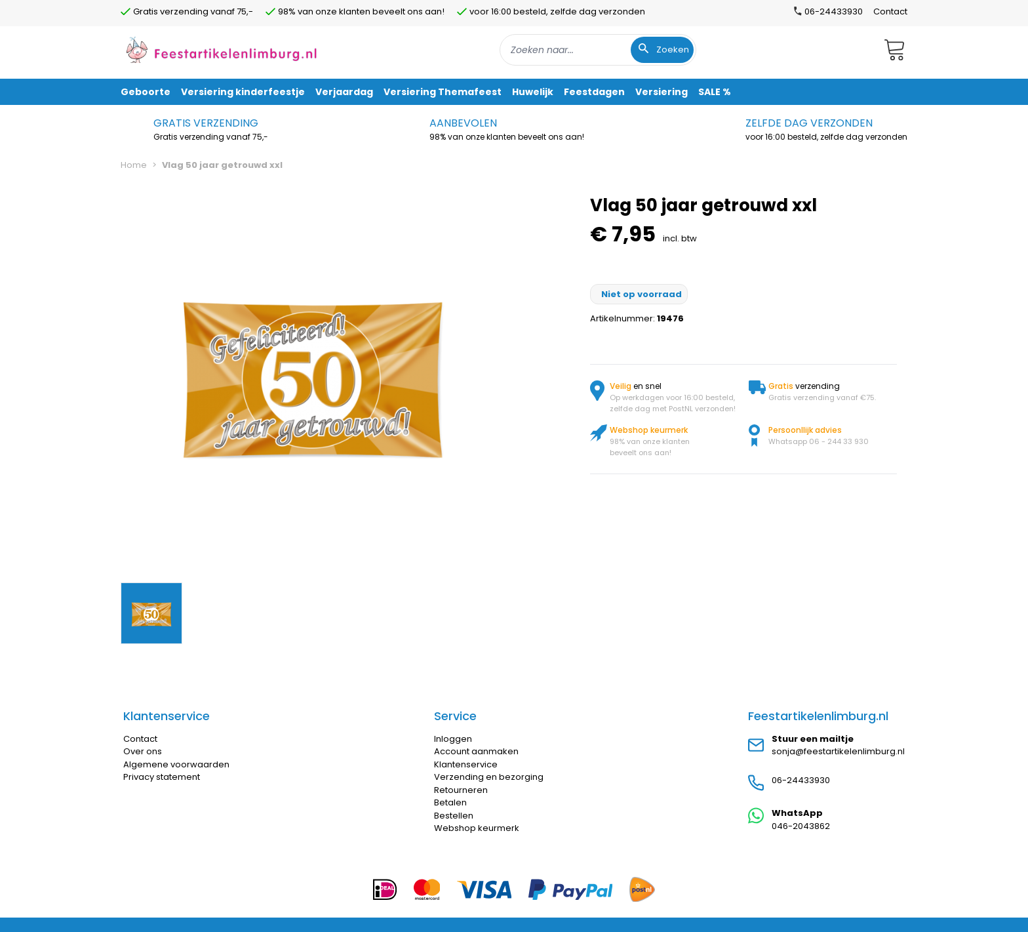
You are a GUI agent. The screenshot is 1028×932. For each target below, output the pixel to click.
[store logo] (221, 49)
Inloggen (453, 739)
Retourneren (461, 790)
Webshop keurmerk (476, 828)
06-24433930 (801, 780)
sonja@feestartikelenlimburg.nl (838, 751)
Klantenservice (466, 764)
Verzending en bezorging (489, 777)
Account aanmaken (476, 751)
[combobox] (598, 50)
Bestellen (453, 815)
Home (134, 165)
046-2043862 (801, 826)
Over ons (142, 751)
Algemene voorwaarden (176, 764)
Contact (890, 11)
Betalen (450, 802)
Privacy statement (161, 777)
